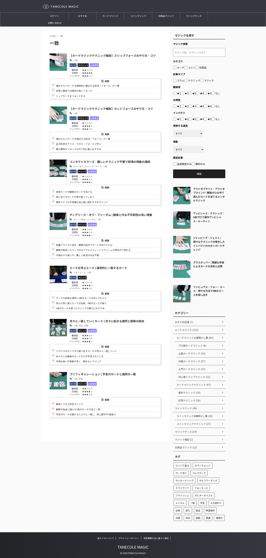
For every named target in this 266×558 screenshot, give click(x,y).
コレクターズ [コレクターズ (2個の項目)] (199, 473)
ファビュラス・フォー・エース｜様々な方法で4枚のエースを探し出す (209, 290)
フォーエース (79, 272)
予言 (81, 325)
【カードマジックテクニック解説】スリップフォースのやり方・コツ (113, 56)
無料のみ (200, 164)
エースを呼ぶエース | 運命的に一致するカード (98, 268)
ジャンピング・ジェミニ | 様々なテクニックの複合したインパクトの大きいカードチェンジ (209, 243)
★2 (186, 93)
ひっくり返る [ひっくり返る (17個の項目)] (182, 465)
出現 (86, 325)
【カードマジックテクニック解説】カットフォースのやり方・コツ (111, 109)
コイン (191, 67)
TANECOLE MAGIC (133, 547)
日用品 (203, 67)
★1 (179, 93)
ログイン (54, 16)
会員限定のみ (184, 164)
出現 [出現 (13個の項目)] (178, 510)
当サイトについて (105, 538)
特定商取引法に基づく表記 (156, 538)
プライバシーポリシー (128, 538)
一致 (75, 60)
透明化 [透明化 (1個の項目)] (219, 518)
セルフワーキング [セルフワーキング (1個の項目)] (208, 480)
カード (180, 67)
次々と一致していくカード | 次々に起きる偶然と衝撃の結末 (107, 321)
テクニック (194, 80)
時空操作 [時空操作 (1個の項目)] (210, 510)
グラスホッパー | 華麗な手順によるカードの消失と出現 (208, 264)
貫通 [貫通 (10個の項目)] (208, 518)
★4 (202, 93)
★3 (194, 93)
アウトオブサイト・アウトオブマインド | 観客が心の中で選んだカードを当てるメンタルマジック (209, 194)
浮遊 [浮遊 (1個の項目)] (178, 518)
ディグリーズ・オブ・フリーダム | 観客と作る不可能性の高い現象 (111, 215)
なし (217, 93)
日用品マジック (166, 16)
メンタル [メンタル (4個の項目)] (180, 503)
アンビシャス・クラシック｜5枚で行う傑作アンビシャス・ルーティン (209, 217)
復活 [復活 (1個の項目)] (198, 510)
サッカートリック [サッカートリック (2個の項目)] (185, 480)
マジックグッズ (194, 16)
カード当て (78, 166)
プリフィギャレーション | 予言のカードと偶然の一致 (103, 374)
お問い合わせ (55, 23)
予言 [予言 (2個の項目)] (202, 503)
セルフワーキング (93, 166)
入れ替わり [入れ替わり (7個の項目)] (216, 503)
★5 (209, 93)
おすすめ (82, 16)
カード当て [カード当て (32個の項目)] (181, 473)
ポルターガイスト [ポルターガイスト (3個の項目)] (204, 495)
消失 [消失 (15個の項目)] (188, 518)
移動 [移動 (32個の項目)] (198, 518)
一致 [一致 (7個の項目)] (192, 503)
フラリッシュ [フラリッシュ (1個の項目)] (182, 495)
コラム (180, 80)
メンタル (91, 219)
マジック (209, 80)
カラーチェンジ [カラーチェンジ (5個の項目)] (203, 465)
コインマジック (138, 16)
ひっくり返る (79, 219)
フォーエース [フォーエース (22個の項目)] (201, 488)
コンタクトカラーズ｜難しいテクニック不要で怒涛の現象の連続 (110, 162)
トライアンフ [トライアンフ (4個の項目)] (182, 488)
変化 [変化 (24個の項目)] (188, 510)
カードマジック (110, 16)
